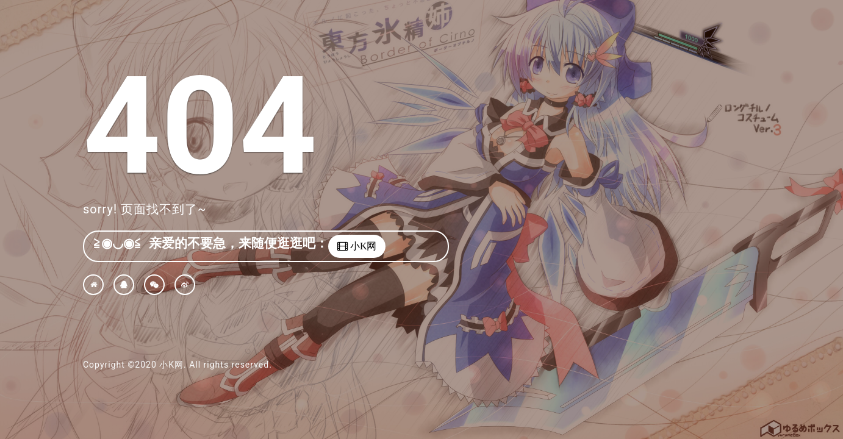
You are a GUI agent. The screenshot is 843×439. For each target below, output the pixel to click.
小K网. (172, 364)
